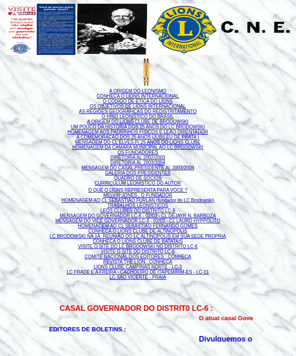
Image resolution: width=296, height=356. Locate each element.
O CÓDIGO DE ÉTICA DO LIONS (138, 101)
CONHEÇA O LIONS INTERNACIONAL (138, 96)
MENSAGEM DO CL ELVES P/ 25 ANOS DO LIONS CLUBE (138, 142)
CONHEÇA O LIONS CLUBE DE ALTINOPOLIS (138, 231)
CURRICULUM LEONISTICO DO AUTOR (137, 183)
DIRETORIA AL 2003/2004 (137, 162)
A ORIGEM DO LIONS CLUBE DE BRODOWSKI (137, 121)
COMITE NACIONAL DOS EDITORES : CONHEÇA (138, 256)
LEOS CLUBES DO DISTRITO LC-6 (138, 210)
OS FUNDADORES (137, 152)
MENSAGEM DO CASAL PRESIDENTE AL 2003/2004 (137, 167)
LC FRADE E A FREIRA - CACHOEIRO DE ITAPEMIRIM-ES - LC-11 (138, 272)
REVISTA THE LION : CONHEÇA (138, 261)
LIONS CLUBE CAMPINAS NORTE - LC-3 (138, 266)
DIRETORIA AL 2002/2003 (137, 157)
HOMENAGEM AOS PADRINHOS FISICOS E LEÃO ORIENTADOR (137, 131)
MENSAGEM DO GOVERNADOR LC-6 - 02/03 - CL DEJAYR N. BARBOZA (138, 215)
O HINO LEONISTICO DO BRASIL (137, 116)
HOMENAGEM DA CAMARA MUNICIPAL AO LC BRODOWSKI (137, 147)
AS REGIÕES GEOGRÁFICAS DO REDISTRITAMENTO (138, 111)
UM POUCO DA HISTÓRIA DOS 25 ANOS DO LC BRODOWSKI (138, 126)
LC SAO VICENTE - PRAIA (137, 277)
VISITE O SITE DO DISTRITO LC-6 (138, 251)
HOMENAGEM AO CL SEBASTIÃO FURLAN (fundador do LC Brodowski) (137, 200)
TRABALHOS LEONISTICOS (138, 205)
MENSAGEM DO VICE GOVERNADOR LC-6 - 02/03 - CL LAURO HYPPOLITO (137, 220)
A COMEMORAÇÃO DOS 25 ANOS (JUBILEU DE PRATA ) (137, 137)
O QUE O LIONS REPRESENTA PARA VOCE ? (137, 190)
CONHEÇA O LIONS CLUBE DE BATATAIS (138, 241)
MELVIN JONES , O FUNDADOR (137, 195)
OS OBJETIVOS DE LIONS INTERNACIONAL (138, 106)
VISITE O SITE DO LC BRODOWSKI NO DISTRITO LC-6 (137, 246)
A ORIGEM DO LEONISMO (138, 91)
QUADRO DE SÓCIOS (137, 178)
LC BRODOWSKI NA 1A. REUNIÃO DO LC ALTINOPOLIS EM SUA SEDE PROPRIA (138, 236)
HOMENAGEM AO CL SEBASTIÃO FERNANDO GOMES (138, 225)
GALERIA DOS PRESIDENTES (138, 172)
